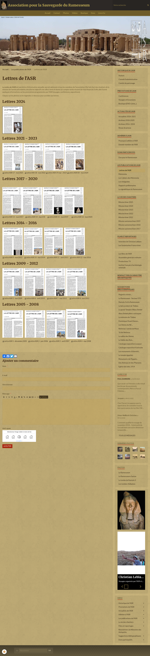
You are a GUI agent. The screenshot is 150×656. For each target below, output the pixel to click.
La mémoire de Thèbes (127, 317)
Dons (93, 13)
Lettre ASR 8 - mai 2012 (80, 298)
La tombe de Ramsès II (127, 480)
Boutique (84, 13)
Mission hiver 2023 (126, 210)
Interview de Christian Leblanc (130, 242)
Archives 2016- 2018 (127, 124)
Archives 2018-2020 (126, 120)
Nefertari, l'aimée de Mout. (129, 329)
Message (5, 394)
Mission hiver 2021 (126, 217)
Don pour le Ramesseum (128, 157)
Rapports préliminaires (127, 186)
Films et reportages (126, 626)
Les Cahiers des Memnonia (129, 178)
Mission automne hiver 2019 (129, 221)
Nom (4, 366)
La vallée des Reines (126, 336)
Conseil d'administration (128, 79)
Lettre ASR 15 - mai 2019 (58, 217)
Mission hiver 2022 (126, 214)
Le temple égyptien (126, 355)
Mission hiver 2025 (126, 202)
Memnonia (123, 174)
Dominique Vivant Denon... (129, 321)
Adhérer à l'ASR (124, 615)
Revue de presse (125, 128)
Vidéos (75, 13)
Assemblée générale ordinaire (130, 258)
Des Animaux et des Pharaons (130, 363)
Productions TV (125, 261)
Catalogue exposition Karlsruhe (131, 348)
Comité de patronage (127, 83)
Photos (66, 13)
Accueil (47, 13)
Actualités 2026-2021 (127, 117)
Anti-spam (6, 428)
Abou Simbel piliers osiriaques (130, 314)
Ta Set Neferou (124, 332)
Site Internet (7, 385)
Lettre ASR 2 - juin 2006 (39, 341)
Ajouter (7, 446)
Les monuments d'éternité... (129, 351)
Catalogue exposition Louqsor (130, 344)
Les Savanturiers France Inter (130, 245)
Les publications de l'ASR (21, 69)
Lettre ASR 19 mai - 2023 (57, 173)
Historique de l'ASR (126, 603)
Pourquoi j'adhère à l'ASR (128, 141)
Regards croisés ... (125, 295)
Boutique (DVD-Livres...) (128, 104)
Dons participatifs (125, 640)
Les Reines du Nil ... (126, 325)
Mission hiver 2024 (126, 206)
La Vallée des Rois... (126, 340)
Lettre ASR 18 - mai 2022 (36, 173)
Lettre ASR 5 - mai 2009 (13, 298)
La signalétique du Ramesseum (130, 189)
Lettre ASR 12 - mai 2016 (81, 257)
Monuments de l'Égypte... (128, 359)
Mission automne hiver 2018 (129, 225)
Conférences (123, 96)
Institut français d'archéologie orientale (130, 266)
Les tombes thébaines (127, 484)
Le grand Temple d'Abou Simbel (130, 310)
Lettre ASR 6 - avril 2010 (35, 298)
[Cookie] (4, 651)
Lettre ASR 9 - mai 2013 (13, 257)
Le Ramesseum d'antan (127, 476)
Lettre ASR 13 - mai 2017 (13, 217)
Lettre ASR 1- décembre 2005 (15, 341)
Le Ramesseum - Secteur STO (130, 298)
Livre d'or (101, 13)
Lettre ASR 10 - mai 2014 (35, 257)
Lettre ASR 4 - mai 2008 (82, 341)
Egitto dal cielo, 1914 (127, 367)
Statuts (121, 76)
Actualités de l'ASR (126, 611)
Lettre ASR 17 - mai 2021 (13, 173)
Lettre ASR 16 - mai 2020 (82, 217)
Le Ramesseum (124, 473)
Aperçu (44, 397)
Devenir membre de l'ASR (128, 145)
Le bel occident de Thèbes (128, 306)
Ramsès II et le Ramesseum (129, 302)
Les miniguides (124, 182)
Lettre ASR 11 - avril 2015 (58, 257)
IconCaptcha (18, 440)
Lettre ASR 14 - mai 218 (36, 217)
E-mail (4, 375)
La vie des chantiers (126, 622)
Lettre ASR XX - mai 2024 (78, 173)
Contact (57, 13)
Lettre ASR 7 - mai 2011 (58, 298)
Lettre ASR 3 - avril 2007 (60, 341)
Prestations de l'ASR (126, 607)
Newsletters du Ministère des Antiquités (130, 631)
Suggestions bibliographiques (130, 636)
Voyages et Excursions (127, 100)
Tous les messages (127, 435)
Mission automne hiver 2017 (129, 229)
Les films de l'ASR (125, 254)
